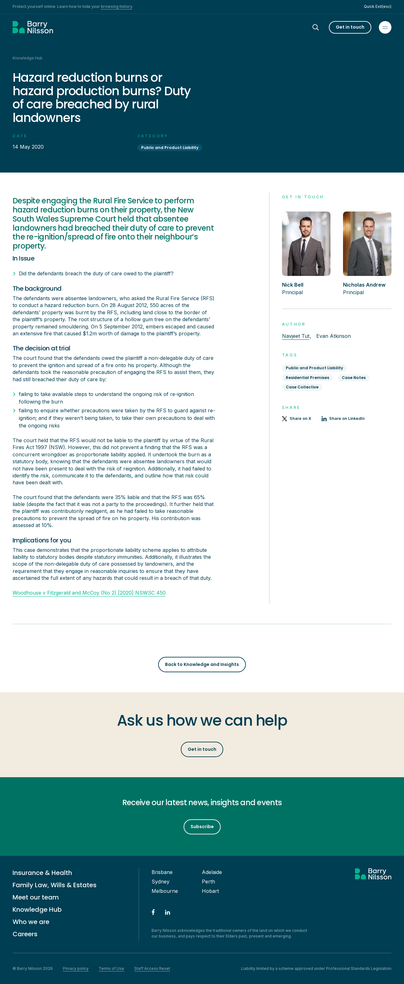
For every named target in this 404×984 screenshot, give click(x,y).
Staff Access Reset (152, 968)
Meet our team (36, 897)
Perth (208, 881)
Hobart (210, 891)
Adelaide (212, 872)
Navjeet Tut (295, 336)
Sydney (160, 881)
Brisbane (162, 872)
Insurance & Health (42, 872)
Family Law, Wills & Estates (55, 885)
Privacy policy (76, 968)
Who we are (31, 921)
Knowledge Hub (37, 909)
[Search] (321, 27)
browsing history (116, 6)
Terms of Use (111, 968)
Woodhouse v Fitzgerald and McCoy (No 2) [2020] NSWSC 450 (89, 593)
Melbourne (165, 891)
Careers (25, 934)
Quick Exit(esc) (377, 6)
